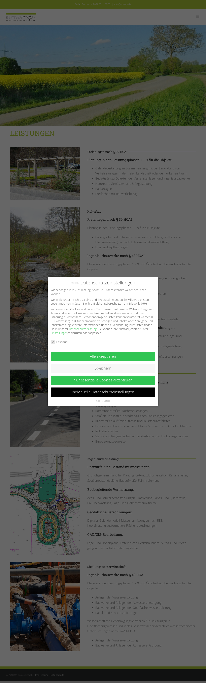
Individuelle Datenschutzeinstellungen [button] (103, 392)
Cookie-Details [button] (103, 400)
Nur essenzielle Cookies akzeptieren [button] (103, 380)
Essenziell (60, 342)
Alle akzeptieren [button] (103, 356)
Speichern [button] (103, 368)
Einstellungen (59, 333)
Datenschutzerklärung (83, 329)
